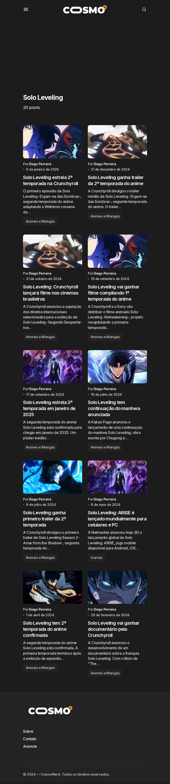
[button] (26, 9)
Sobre (28, 732)
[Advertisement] (85, 52)
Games (96, 558)
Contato (29, 740)
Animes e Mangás (40, 221)
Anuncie (30, 747)
